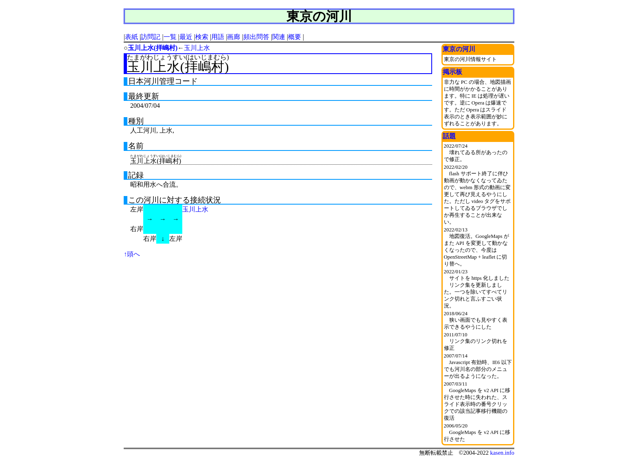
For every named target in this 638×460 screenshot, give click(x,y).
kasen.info (502, 452)
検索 (201, 36)
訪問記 (150, 36)
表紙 (131, 36)
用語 (217, 36)
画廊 (233, 36)
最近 (185, 36)
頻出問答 (256, 36)
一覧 (170, 36)
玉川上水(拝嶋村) (153, 47)
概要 (294, 36)
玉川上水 (197, 47)
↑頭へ (132, 254)
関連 (278, 36)
